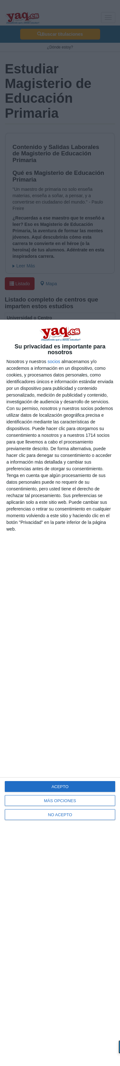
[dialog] (60, 693)
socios (53, 361)
